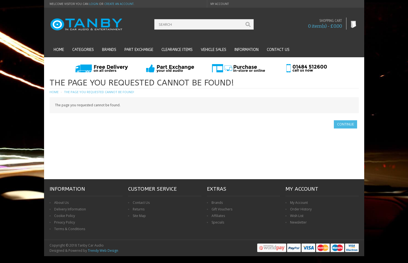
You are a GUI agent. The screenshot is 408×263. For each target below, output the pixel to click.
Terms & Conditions (69, 229)
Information (247, 49)
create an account (119, 4)
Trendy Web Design (103, 250)
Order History (301, 209)
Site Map (139, 215)
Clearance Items (177, 49)
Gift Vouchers (222, 209)
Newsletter (298, 222)
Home (59, 49)
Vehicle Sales (213, 49)
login (93, 4)
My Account (299, 202)
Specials (218, 222)
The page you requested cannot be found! (99, 92)
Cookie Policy (64, 215)
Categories (83, 49)
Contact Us (141, 202)
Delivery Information (70, 209)
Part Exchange (139, 49)
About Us (61, 202)
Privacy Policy (64, 222)
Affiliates (218, 215)
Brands (109, 49)
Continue (345, 124)
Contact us (278, 49)
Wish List (296, 215)
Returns (138, 209)
